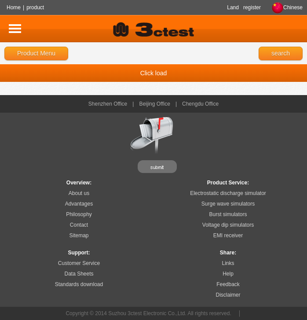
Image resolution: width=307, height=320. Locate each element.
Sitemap (78, 235)
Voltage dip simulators (228, 225)
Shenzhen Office (108, 104)
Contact (79, 225)
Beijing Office (154, 104)
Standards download (79, 284)
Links (228, 263)
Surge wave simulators (228, 204)
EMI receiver (228, 235)
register (252, 7)
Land (233, 7)
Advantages (79, 204)
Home (14, 7)
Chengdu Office (200, 104)
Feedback (228, 284)
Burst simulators (228, 214)
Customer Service (79, 263)
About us (79, 193)
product (35, 7)
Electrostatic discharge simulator (228, 193)
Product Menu (36, 53)
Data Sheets (78, 274)
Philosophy (79, 214)
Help (228, 274)
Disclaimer (228, 295)
